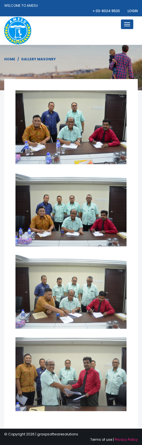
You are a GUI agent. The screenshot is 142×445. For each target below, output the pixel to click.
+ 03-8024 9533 (107, 10)
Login (133, 10)
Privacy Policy (126, 439)
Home (9, 59)
